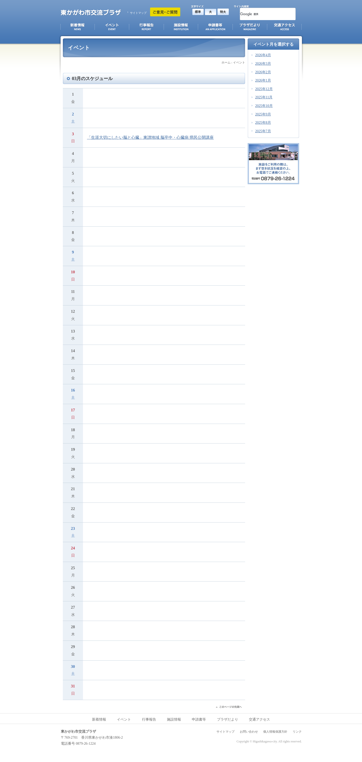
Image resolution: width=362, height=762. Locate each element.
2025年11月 (264, 97)
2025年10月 (264, 106)
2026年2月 (263, 72)
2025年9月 (263, 114)
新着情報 (99, 719)
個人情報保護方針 (275, 731)
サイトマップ (138, 12)
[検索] (261, 14)
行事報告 (149, 719)
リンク (297, 731)
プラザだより (227, 719)
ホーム (226, 62)
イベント (239, 62)
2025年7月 (263, 131)
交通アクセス (259, 719)
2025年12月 (264, 89)
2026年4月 (263, 55)
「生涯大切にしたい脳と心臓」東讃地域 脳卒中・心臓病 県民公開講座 (150, 137)
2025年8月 (263, 122)
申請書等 (199, 719)
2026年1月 (263, 80)
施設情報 (174, 719)
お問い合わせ (249, 731)
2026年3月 (263, 64)
